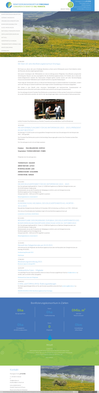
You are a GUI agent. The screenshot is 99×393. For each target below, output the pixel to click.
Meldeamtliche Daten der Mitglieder (28, 277)
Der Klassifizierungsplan (10, 34)
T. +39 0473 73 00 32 (15, 376)
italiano (68, 9)
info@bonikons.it (86, 7)
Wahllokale (21, 255)
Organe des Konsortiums (10, 21)
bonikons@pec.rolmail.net (84, 9)
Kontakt (12, 387)
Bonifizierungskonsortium (10, 14)
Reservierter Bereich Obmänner (19, 390)
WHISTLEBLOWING (7, 47)
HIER (74, 391)
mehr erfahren (49, 357)
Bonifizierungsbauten (9, 24)
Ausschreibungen (7, 27)
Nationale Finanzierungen (10, 31)
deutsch (63, 9)
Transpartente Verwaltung (11, 44)
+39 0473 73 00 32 (77, 7)
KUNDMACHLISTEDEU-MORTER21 (28, 214)
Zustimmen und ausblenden (87, 391)
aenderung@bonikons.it (68, 286)
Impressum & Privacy (20, 387)
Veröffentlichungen (8, 41)
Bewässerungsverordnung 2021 (26, 264)
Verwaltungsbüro (7, 17)
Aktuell (4, 37)
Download (5, 50)
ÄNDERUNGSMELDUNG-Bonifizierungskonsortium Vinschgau (35, 291)
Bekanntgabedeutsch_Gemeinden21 (28, 197)
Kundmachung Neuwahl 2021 (25, 252)
